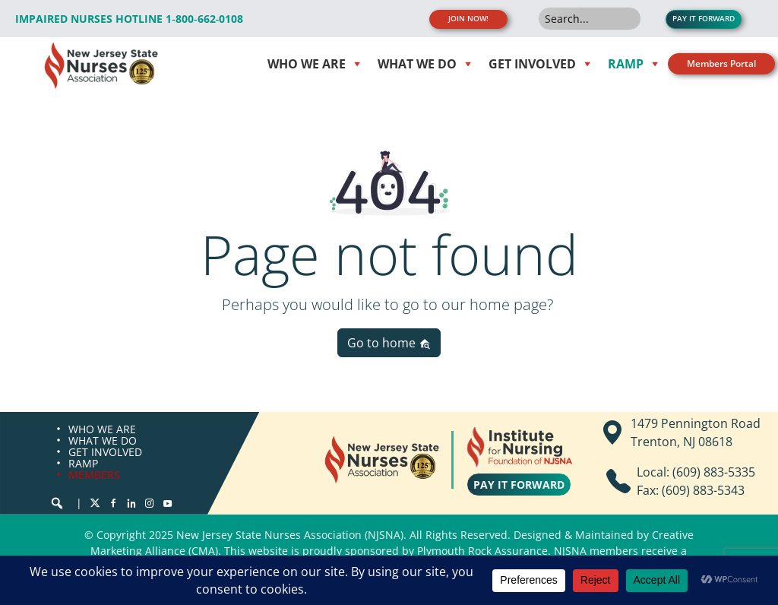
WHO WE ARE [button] (306, 63)
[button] (57, 503)
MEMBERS (94, 474)
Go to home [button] (389, 342)
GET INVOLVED (105, 452)
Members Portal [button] (721, 63)
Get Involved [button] (532, 63)
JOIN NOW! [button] (468, 19)
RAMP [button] (626, 63)
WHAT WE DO (102, 440)
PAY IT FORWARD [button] (703, 19)
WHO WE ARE (102, 429)
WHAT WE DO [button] (417, 63)
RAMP (83, 463)
